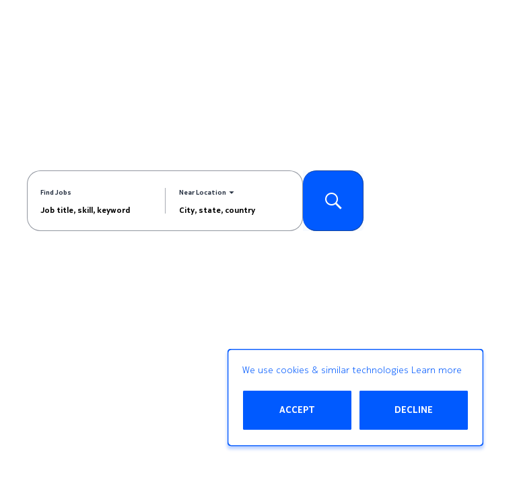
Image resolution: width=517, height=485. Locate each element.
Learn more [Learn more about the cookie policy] (436, 370)
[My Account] (432, 32)
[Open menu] (487, 32)
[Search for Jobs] (333, 200)
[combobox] (95, 210)
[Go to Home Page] (64, 33)
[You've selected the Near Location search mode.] (206, 192)
